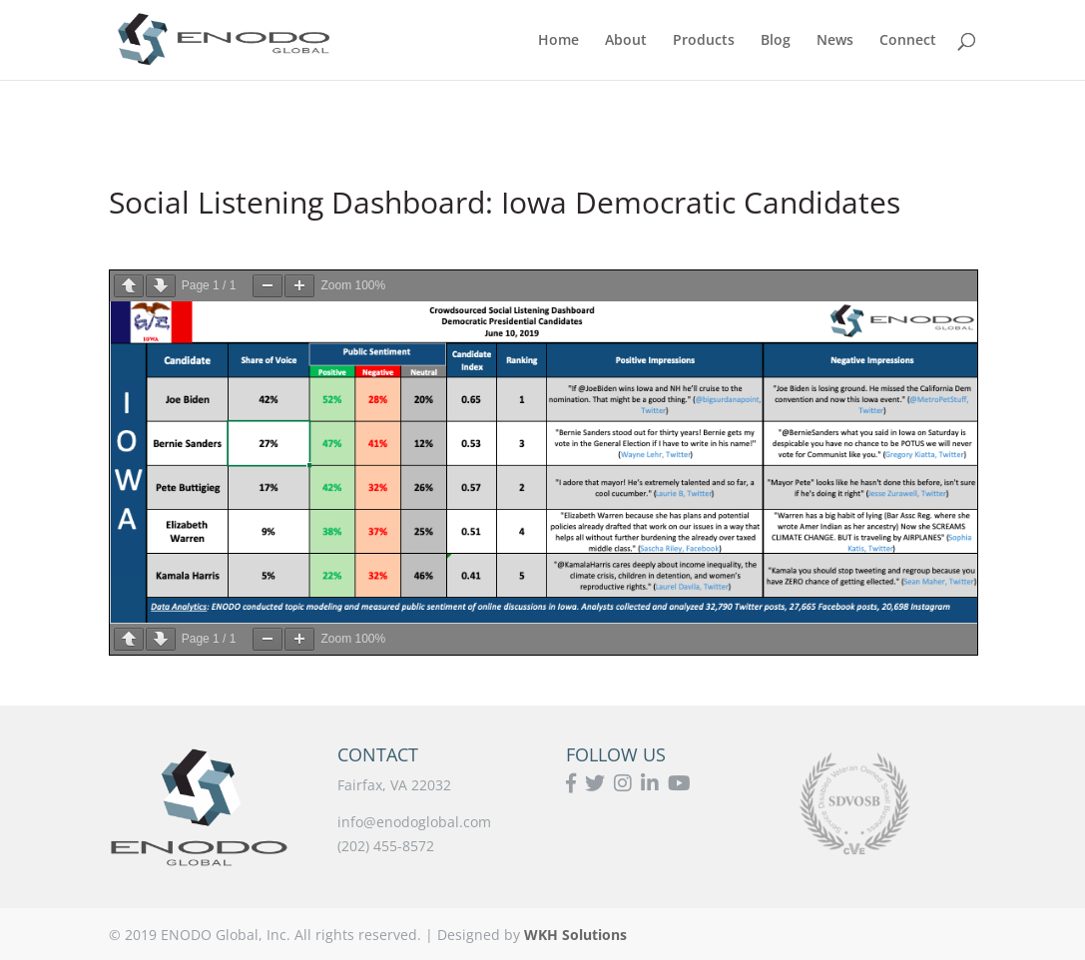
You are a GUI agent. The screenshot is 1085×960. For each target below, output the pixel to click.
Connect (907, 41)
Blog (776, 41)
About (626, 41)
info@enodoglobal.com (414, 821)
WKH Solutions (575, 934)
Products (704, 41)
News (834, 41)
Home (558, 41)
